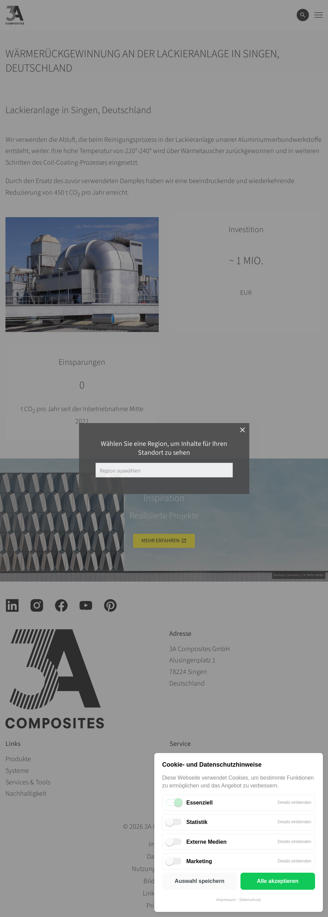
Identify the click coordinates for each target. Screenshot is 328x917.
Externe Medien (206, 842)
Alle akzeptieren (277, 881)
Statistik (196, 822)
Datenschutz (250, 900)
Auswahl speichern (199, 881)
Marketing (199, 861)
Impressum (226, 900)
